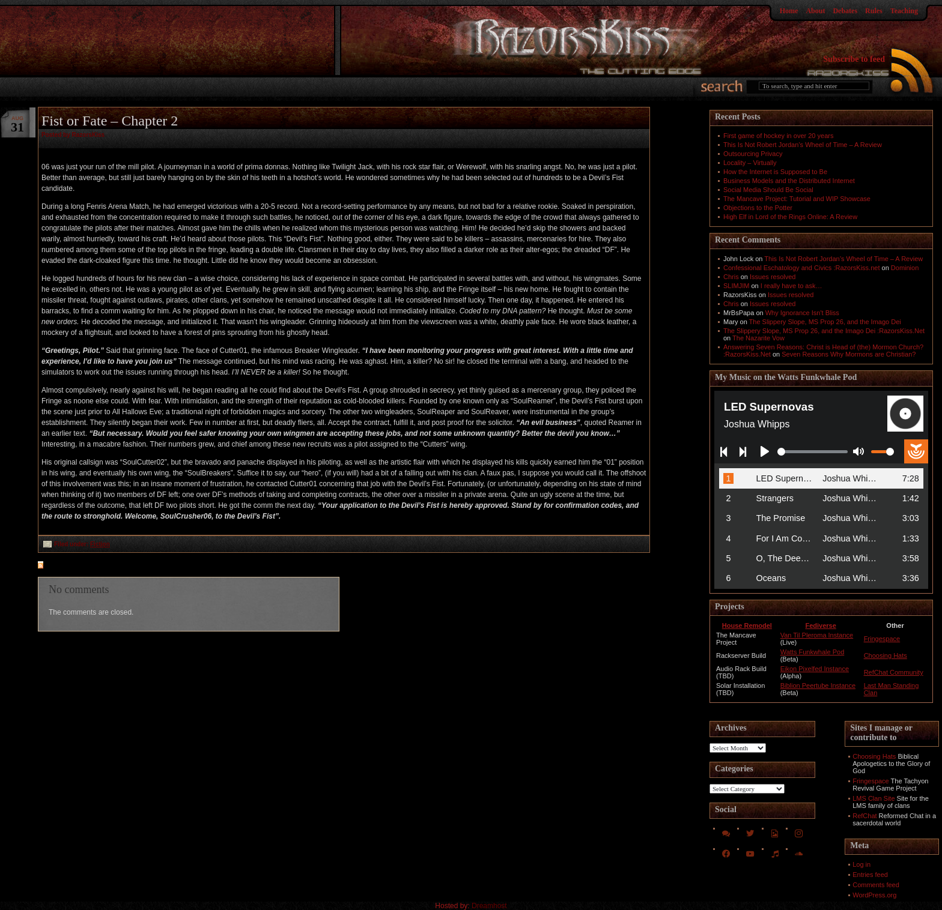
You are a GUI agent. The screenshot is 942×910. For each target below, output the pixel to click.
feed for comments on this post (100, 566)
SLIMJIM (736, 285)
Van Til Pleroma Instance (816, 635)
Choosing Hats (885, 655)
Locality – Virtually (749, 162)
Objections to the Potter (757, 207)
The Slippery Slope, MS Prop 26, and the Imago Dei (825, 321)
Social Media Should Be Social (768, 189)
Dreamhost (489, 906)
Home (789, 11)
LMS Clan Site (873, 798)
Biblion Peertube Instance (817, 685)
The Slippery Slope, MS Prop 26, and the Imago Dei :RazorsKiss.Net (824, 330)
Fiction (100, 544)
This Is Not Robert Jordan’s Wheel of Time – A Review (802, 144)
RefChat (864, 815)
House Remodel (747, 625)
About (815, 11)
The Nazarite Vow (758, 338)
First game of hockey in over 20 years (778, 135)
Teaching (904, 11)
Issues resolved (772, 276)
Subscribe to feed (854, 59)
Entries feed (870, 874)
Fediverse (820, 625)
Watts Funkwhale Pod (812, 651)
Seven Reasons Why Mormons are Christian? (849, 354)
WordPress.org (874, 895)
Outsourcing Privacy (752, 153)
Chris (731, 276)
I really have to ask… (791, 285)
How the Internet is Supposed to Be (775, 171)
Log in (861, 864)
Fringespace (882, 638)
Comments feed (875, 884)
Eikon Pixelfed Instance (814, 668)
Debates (845, 11)
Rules (874, 11)
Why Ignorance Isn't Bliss (802, 312)
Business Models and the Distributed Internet (789, 180)
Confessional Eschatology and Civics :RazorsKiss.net (801, 267)
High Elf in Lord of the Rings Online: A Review (790, 216)
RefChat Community (893, 672)
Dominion (905, 267)
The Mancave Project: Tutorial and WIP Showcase (797, 198)
